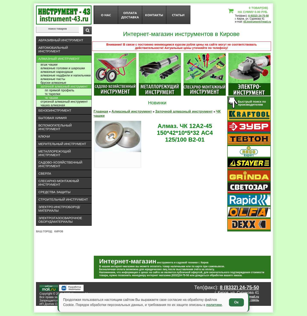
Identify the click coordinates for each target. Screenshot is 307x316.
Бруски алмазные (53, 82)
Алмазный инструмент (59, 58)
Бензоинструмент (54, 110)
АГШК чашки (49, 64)
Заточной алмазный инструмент (64, 86)
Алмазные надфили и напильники (66, 75)
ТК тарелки (52, 94)
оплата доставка (130, 15)
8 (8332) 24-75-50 (258, 15)
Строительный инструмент (63, 199)
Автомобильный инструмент (53, 49)
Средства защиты (54, 192)
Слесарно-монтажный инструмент (58, 182)
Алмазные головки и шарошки (63, 68)
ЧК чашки (51, 97)
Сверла (44, 173)
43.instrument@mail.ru (257, 21)
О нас (106, 15)
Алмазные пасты (53, 79)
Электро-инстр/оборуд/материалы (59, 208)
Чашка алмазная (53, 105)
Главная (101, 111)
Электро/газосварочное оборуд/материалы (60, 219)
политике (214, 305)
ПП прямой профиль (59, 90)
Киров (58, 231)
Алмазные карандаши (57, 71)
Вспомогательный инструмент (55, 127)
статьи (178, 15)
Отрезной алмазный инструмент (64, 101)
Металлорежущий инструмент (54, 153)
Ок (236, 302)
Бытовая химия (52, 118)
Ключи (44, 136)
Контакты (154, 15)
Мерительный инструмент (62, 144)
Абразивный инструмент (60, 40)
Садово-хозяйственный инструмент (60, 164)
